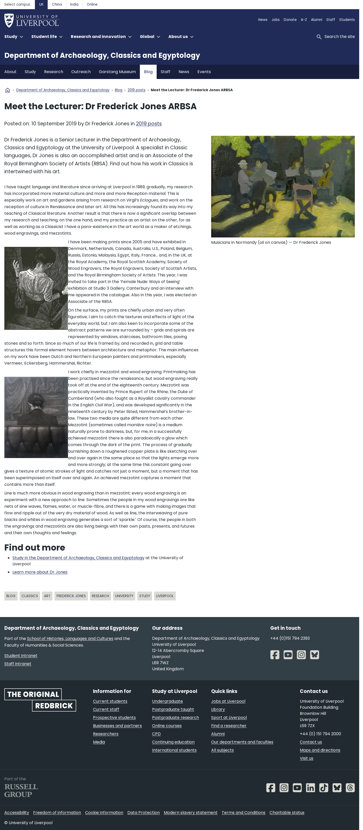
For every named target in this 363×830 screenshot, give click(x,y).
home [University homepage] (7, 90)
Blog (148, 72)
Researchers (105, 734)
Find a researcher (229, 726)
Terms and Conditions (243, 812)
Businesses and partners (117, 726)
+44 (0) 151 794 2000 (320, 734)
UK (41, 4)
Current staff (106, 709)
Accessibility (16, 812)
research (100, 596)
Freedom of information (57, 812)
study (144, 596)
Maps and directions (320, 750)
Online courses (167, 726)
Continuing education (173, 742)
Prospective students (114, 717)
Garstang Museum (117, 72)
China (57, 4)
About (10, 72)
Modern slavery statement (191, 812)
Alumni (316, 19)
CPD (156, 734)
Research (53, 72)
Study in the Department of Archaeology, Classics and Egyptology (78, 558)
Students (347, 19)
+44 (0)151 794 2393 (290, 638)
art (47, 596)
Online (92, 4)
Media (99, 742)
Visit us (306, 758)
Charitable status (287, 812)
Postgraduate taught (173, 709)
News (262, 19)
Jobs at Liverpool (228, 701)
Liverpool (165, 596)
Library (218, 709)
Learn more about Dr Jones (40, 572)
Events (204, 72)
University (124, 596)
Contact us (311, 742)
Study (30, 72)
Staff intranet (17, 664)
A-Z (304, 19)
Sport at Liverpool (229, 717)
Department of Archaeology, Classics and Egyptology (102, 55)
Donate (290, 19)
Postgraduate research (175, 717)
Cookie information (104, 812)
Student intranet (20, 656)
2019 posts (136, 90)
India (74, 4)
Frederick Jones (71, 596)
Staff (330, 19)
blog (11, 596)
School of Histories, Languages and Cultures (70, 638)
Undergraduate (167, 701)
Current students (110, 701)
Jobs (276, 19)
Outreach (81, 72)
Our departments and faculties (242, 742)
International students (174, 750)
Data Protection (143, 812)
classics (30, 596)
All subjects (222, 750)
